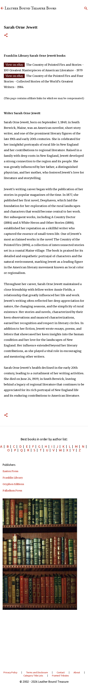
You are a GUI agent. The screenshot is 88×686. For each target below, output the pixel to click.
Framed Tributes (60, 675)
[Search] (86, 8)
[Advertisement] (44, 640)
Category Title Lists (33, 675)
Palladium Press (12, 490)
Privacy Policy (10, 672)
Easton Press (10, 471)
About (77, 672)
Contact (61, 672)
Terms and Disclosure (37, 672)
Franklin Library (13, 477)
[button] (6, 35)
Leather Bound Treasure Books (30, 8)
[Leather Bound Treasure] (2, 8)
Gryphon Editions (13, 484)
